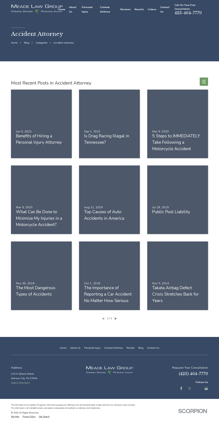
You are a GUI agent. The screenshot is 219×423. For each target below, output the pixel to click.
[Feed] (198, 388)
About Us (75, 348)
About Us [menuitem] (72, 9)
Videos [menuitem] (152, 9)
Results (130, 348)
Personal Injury (92, 348)
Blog (140, 348)
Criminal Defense (113, 348)
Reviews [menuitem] (125, 9)
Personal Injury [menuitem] (87, 9)
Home (63, 348)
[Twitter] (189, 388)
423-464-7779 (188, 12)
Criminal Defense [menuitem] (105, 9)
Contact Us (153, 348)
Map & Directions (20, 383)
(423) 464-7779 (193, 373)
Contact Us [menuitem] (164, 9)
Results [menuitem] (139, 9)
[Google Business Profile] (206, 388)
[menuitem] (15, 417)
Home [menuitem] (61, 9)
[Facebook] (181, 388)
